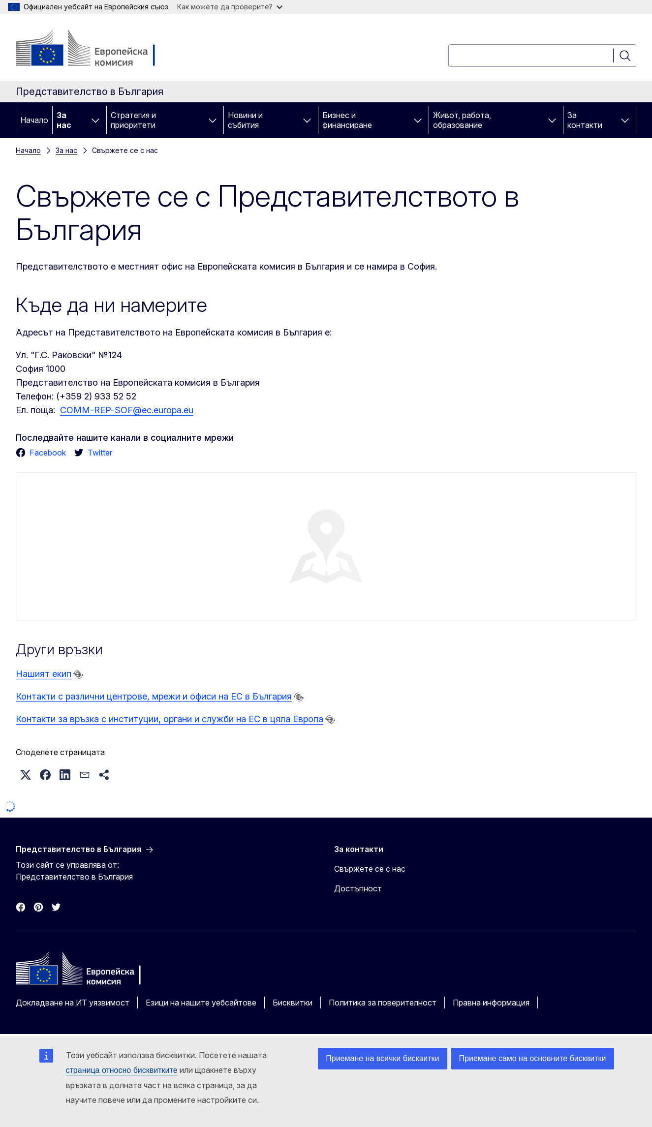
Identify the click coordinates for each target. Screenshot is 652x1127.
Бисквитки (292, 1002)
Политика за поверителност (382, 1002)
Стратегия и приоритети (133, 120)
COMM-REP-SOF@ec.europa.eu (126, 410)
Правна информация (491, 1002)
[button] (25, 775)
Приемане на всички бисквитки (382, 1058)
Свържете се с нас (369, 869)
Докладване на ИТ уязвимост (72, 1002)
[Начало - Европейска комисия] (95, 49)
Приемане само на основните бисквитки (532, 1058)
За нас (64, 120)
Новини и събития (245, 120)
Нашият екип (43, 674)
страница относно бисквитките (122, 1070)
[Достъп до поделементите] (95, 120)
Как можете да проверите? (229, 6)
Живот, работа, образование (462, 120)
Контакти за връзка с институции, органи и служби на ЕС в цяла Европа (169, 719)
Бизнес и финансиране (347, 120)
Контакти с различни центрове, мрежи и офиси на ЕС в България (154, 696)
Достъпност (358, 888)
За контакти (584, 120)
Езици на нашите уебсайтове (201, 1002)
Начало (34, 120)
